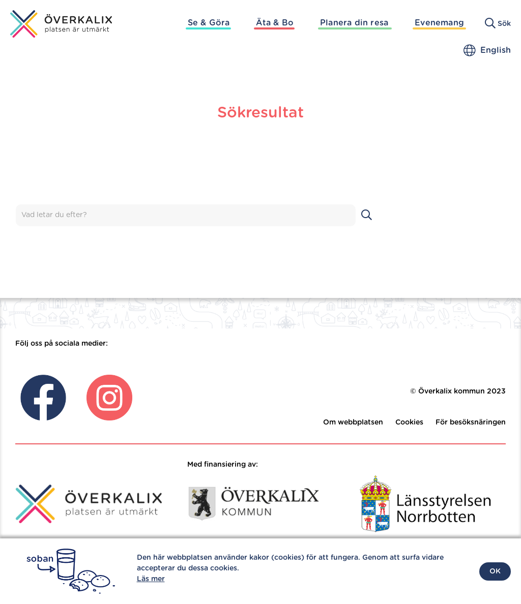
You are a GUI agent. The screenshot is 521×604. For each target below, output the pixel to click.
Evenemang (439, 23)
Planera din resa (354, 23)
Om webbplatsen (353, 422)
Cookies (409, 422)
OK (495, 571)
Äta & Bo (275, 23)
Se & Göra (209, 23)
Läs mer (151, 579)
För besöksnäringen (471, 422)
